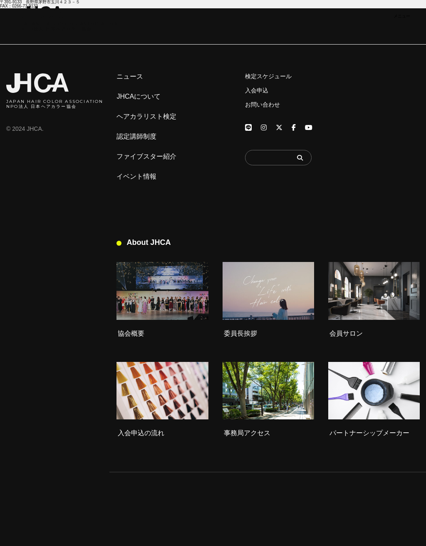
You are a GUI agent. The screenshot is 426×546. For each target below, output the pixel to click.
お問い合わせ (262, 104)
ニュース (129, 76)
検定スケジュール (268, 76)
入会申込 (256, 90)
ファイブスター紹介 (146, 156)
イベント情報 (136, 176)
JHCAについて (138, 96)
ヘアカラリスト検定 (146, 116)
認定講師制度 (136, 136)
